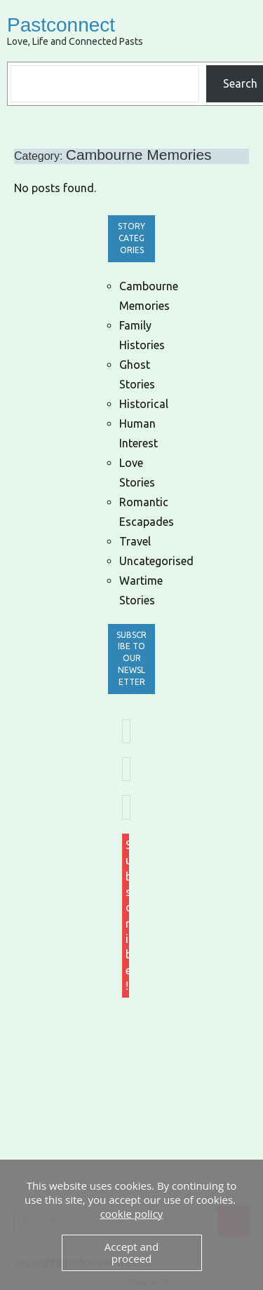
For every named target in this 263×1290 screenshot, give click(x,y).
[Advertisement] (185, 1110)
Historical (143, 404)
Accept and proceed (131, 1252)
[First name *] (126, 769)
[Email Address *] (126, 731)
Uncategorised (156, 561)
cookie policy (131, 1214)
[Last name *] (126, 807)
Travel (135, 541)
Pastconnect (61, 25)
